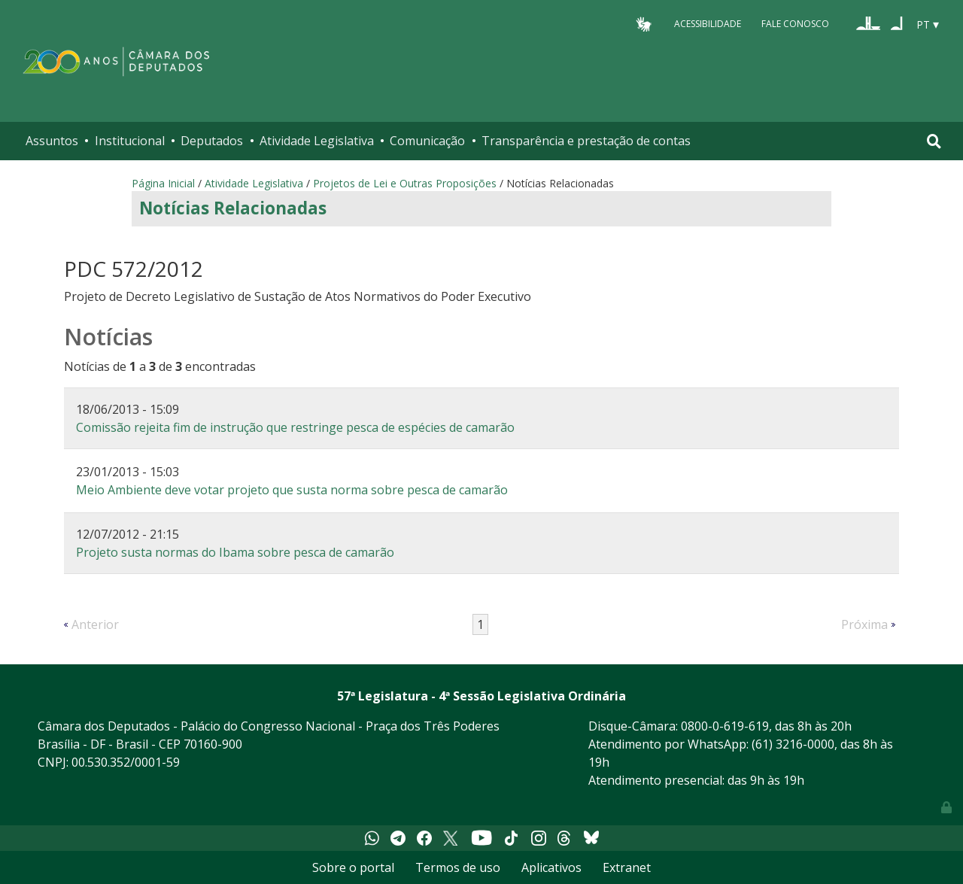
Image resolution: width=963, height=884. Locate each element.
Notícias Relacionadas (233, 208)
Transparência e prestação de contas (586, 140)
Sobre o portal (353, 867)
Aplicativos (551, 867)
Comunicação (427, 140)
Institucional (130, 140)
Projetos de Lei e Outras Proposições (405, 183)
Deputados (212, 140)
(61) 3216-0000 (793, 744)
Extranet (627, 867)
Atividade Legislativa (317, 140)
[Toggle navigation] (934, 141)
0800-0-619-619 (725, 726)
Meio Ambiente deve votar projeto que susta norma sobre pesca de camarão (292, 489)
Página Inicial (163, 183)
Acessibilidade (707, 23)
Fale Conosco (795, 23)
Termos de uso (457, 867)
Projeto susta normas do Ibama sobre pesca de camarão (235, 552)
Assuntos (52, 140)
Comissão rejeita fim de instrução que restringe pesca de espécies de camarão (295, 427)
